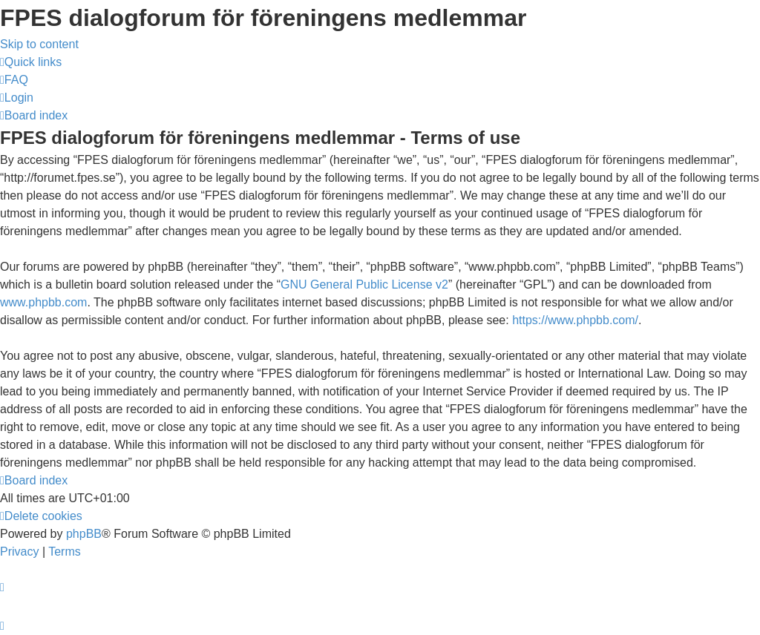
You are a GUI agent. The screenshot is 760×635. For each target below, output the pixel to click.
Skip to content (39, 44)
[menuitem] (14, 79)
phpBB (84, 533)
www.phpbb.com (43, 302)
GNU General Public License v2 (364, 284)
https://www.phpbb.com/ (575, 320)
